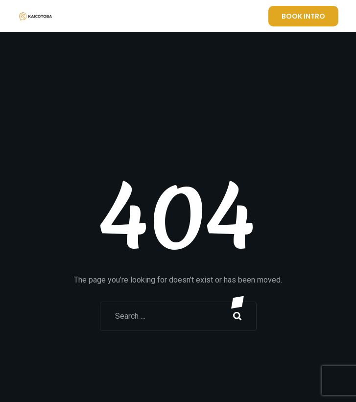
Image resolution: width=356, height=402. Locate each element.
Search (237, 316)
